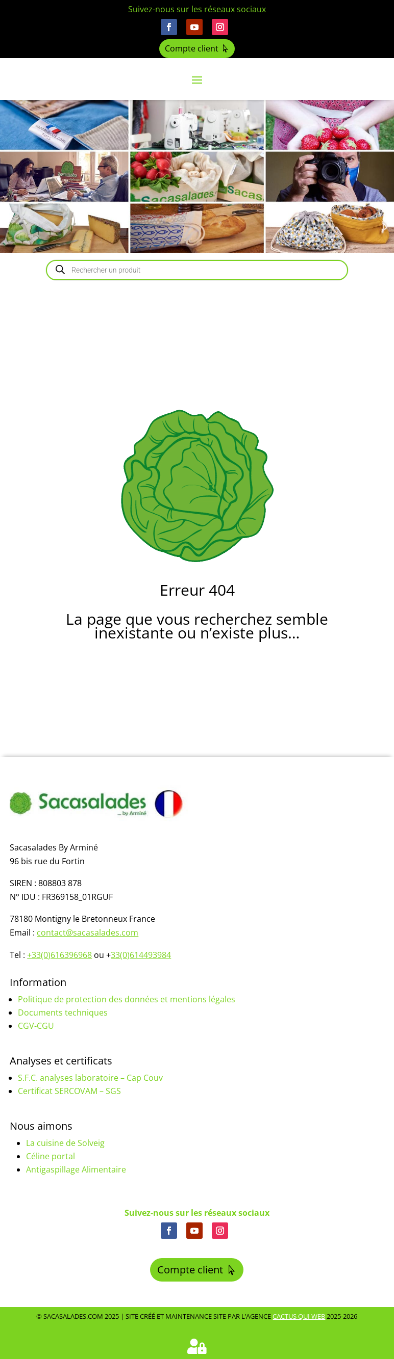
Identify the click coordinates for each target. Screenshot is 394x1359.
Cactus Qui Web (299, 1316)
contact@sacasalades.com (87, 932)
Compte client (191, 48)
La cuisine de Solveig (65, 1143)
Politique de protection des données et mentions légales (126, 999)
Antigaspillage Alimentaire (76, 1169)
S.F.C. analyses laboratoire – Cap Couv (90, 1077)
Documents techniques (63, 1012)
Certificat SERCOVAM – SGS (69, 1091)
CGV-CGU (36, 1025)
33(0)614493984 (141, 955)
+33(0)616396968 (59, 955)
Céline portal (50, 1156)
